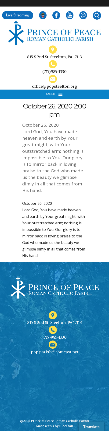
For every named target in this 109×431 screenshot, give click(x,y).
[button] (51, 94)
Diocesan (66, 426)
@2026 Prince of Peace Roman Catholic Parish (54, 421)
